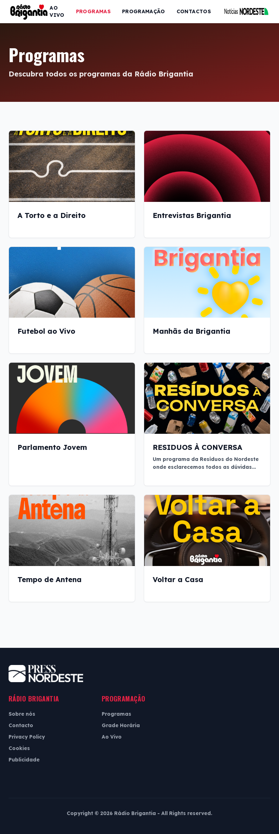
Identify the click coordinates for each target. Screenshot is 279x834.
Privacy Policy (27, 737)
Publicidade (24, 759)
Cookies (19, 748)
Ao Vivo (57, 11)
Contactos (194, 11)
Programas (93, 11)
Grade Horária (121, 725)
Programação (143, 11)
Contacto (21, 725)
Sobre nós (22, 714)
